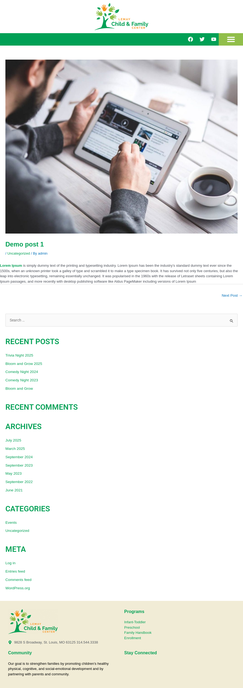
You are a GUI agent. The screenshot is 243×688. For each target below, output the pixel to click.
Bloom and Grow (19, 388)
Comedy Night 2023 (21, 380)
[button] (231, 39)
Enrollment (132, 638)
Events (11, 523)
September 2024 (19, 457)
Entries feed (15, 571)
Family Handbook (137, 633)
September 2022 (19, 482)
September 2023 (19, 465)
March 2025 (15, 449)
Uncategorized (18, 253)
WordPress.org (17, 588)
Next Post (232, 295)
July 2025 (13, 440)
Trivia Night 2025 (19, 355)
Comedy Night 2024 (21, 372)
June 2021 (14, 490)
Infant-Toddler (135, 622)
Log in (10, 563)
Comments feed (18, 580)
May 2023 (13, 473)
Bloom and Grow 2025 (23, 364)
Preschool (132, 627)
